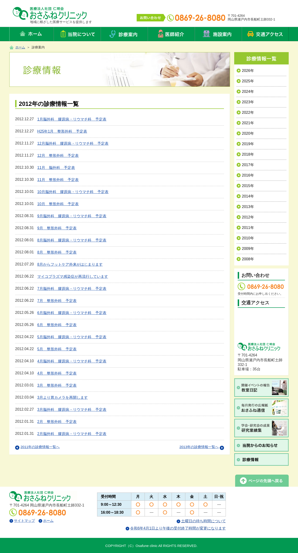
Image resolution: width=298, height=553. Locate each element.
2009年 (245, 249)
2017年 (245, 165)
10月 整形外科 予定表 (58, 204)
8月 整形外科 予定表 (57, 252)
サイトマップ (22, 521)
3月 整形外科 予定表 (57, 385)
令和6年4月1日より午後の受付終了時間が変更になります (175, 528)
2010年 (245, 238)
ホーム (20, 47)
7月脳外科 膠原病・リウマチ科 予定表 (71, 289)
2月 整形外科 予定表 (57, 422)
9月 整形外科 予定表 (57, 228)
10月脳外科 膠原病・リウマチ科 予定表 (72, 192)
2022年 (245, 112)
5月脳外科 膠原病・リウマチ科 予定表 (71, 337)
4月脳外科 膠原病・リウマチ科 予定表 (71, 361)
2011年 (245, 228)
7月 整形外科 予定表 (57, 301)
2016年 (245, 175)
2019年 (245, 144)
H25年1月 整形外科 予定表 (62, 131)
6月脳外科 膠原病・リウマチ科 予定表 (71, 313)
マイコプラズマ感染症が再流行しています (72, 276)
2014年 (245, 196)
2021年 (245, 123)
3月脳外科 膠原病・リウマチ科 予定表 (71, 410)
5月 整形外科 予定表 (57, 349)
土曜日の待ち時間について (201, 521)
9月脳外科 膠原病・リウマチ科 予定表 (71, 216)
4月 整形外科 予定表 (57, 373)
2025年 (245, 81)
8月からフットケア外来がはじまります (70, 264)
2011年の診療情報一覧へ (37, 447)
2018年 (245, 154)
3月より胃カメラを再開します (62, 397)
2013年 (245, 207)
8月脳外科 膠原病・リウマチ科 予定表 (71, 240)
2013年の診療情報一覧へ (201, 447)
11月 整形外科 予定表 (58, 180)
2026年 (245, 71)
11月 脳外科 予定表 (56, 168)
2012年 (245, 217)
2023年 (245, 102)
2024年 (245, 92)
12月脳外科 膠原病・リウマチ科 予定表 (72, 143)
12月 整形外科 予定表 (58, 156)
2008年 (245, 259)
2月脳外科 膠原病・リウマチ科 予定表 (71, 434)
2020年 (245, 133)
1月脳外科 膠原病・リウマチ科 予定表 (71, 119)
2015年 (245, 186)
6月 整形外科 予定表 (57, 325)
